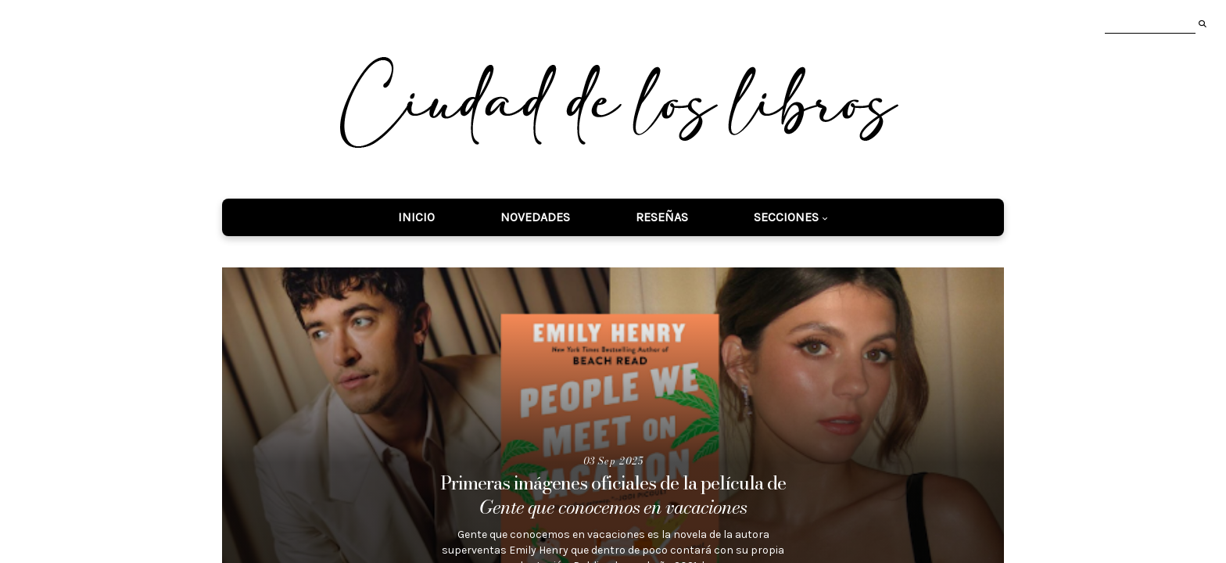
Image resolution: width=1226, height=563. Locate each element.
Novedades (535, 217)
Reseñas (662, 217)
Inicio (416, 217)
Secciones (786, 217)
